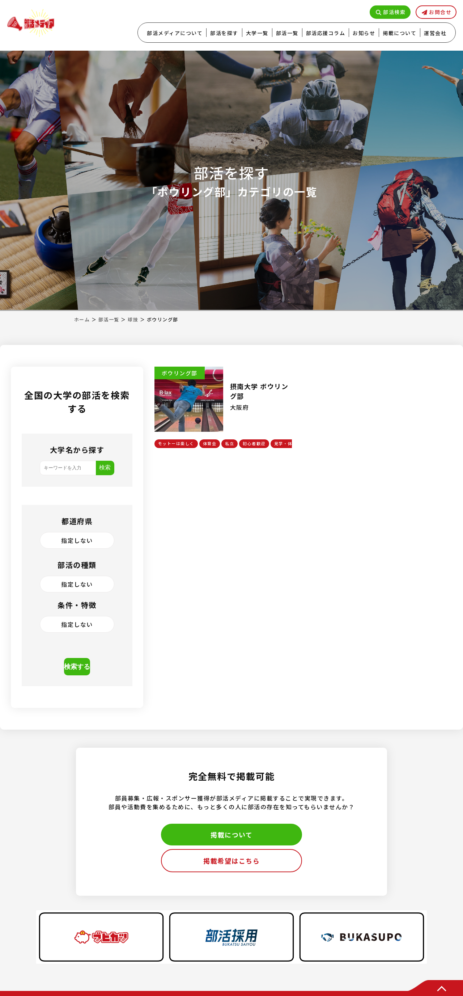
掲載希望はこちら (231, 860)
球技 (133, 319)
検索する (77, 666)
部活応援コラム (325, 33)
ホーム (82, 319)
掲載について (399, 33)
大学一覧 (257, 33)
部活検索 (394, 12)
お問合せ (440, 12)
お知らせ (364, 33)
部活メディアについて (175, 33)
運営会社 (435, 33)
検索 (105, 467)
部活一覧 (287, 33)
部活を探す (224, 33)
